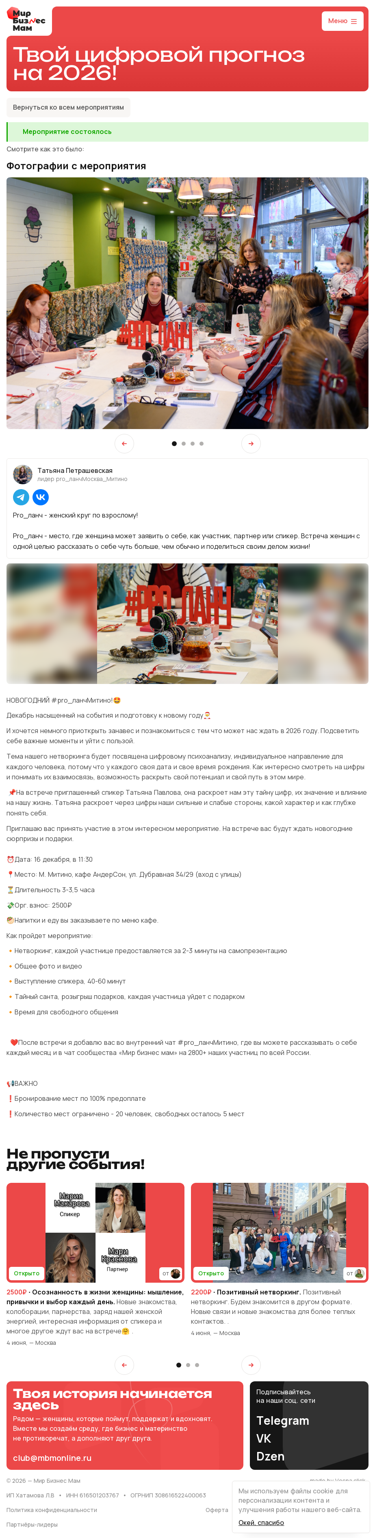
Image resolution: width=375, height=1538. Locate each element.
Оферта (217, 1510)
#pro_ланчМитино (81, 700)
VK (263, 1438)
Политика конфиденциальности (52, 1510)
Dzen (270, 1456)
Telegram (282, 1421)
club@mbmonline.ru (52, 1458)
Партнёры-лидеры (32, 1524)
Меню (343, 21)
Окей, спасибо (261, 1522)
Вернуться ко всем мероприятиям (68, 107)
